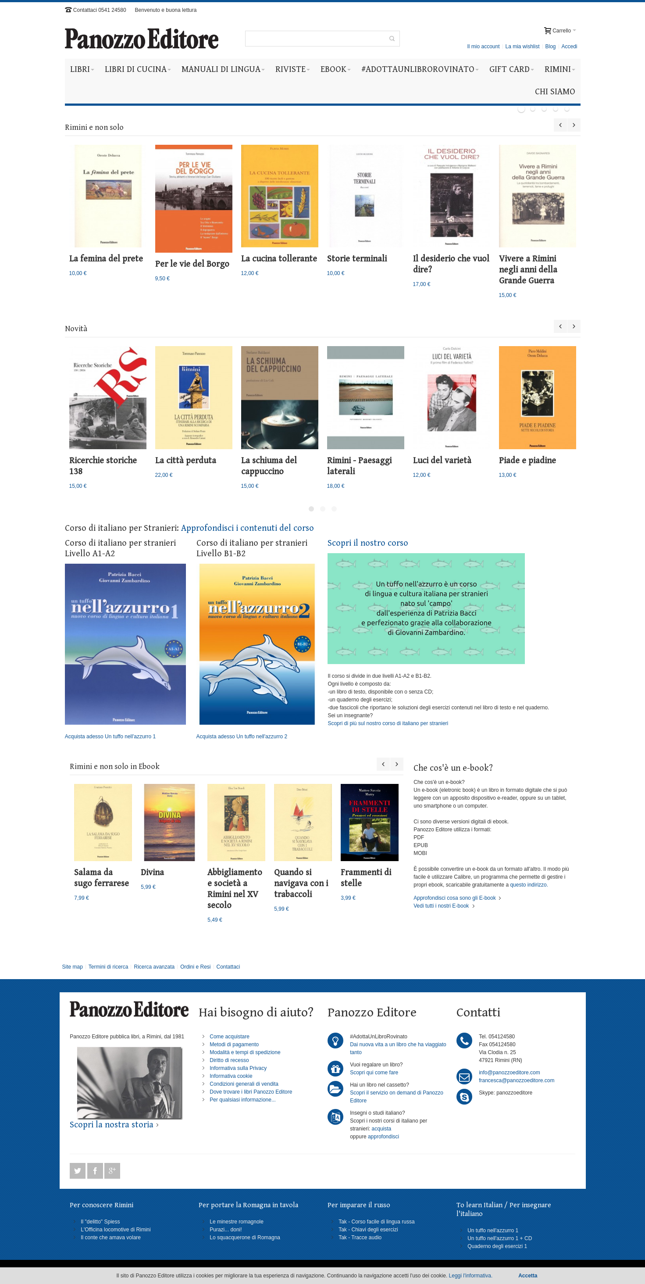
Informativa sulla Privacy (238, 1068)
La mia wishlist (522, 46)
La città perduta (185, 461)
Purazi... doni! (226, 1230)
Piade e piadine (527, 461)
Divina (152, 873)
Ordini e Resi (195, 967)
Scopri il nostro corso (368, 543)
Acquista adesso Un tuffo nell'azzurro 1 (125, 652)
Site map (72, 967)
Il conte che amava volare (111, 1237)
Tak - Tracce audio (360, 1237)
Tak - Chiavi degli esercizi (368, 1230)
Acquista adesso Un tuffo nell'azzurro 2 (256, 652)
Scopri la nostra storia (111, 1125)
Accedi (569, 46)
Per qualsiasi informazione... (243, 1100)
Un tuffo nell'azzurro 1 (492, 1230)
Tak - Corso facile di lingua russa (376, 1222)
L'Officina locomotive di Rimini (115, 1230)
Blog (550, 46)
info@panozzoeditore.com (509, 1072)
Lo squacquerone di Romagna (245, 1237)
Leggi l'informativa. (471, 1276)
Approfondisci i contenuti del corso (247, 528)
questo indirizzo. (528, 885)
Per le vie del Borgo (192, 264)
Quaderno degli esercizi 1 (497, 1246)
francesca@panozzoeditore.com (516, 1080)
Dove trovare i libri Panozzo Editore (251, 1092)
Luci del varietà (442, 461)
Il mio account (483, 46)
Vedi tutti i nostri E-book (441, 906)
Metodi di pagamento (234, 1044)
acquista (382, 1129)
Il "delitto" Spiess (100, 1222)
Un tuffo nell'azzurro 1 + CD (499, 1238)
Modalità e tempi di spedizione (245, 1052)
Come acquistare (229, 1037)
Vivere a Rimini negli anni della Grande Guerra (528, 270)
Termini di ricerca (108, 967)
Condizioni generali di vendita (244, 1084)
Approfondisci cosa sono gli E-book (454, 898)
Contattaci (228, 967)
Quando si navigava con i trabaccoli (301, 884)
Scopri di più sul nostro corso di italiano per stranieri (388, 723)
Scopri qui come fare (374, 1072)
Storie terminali (357, 259)
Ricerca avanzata (154, 967)
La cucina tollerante (279, 259)
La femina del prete (106, 259)
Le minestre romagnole (237, 1222)
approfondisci (383, 1137)
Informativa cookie (231, 1076)
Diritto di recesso (229, 1060)
